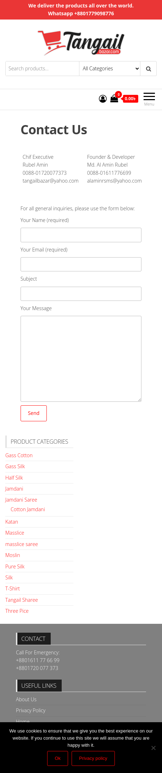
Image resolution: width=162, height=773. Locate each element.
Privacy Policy (30, 710)
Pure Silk (14, 566)
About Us (26, 699)
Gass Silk (15, 466)
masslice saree (21, 544)
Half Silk (14, 477)
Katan (11, 521)
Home (22, 721)
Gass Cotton (19, 455)
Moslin (12, 555)
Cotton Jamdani (28, 509)
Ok (58, 758)
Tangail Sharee (21, 599)
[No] (153, 747)
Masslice (14, 532)
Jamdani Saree (21, 499)
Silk (9, 577)
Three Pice (17, 610)
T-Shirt (12, 588)
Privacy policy (93, 758)
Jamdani (14, 488)
